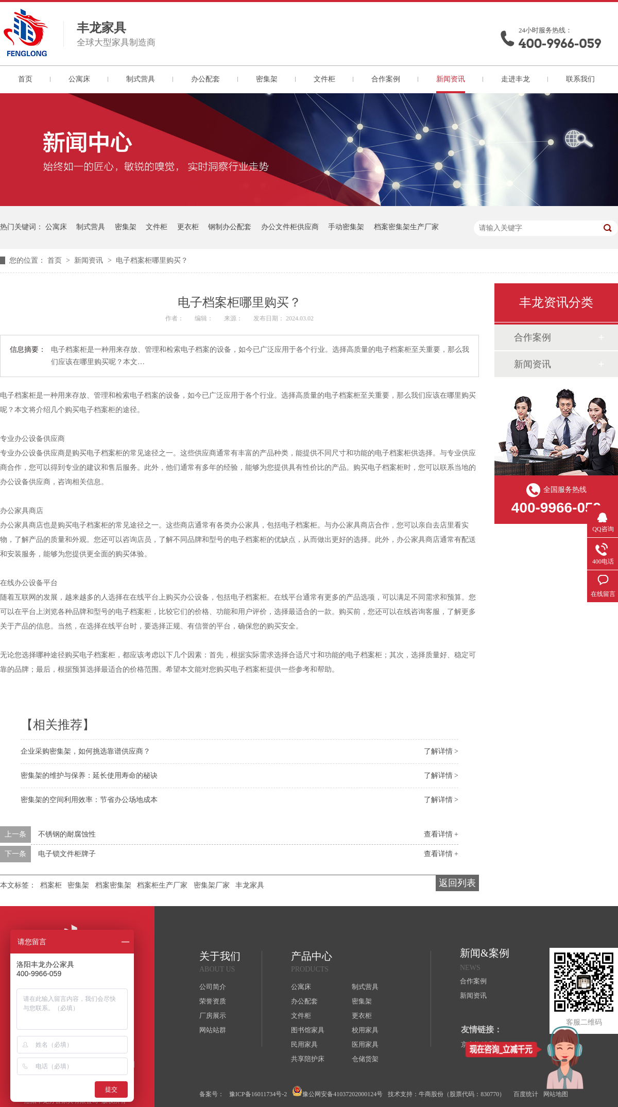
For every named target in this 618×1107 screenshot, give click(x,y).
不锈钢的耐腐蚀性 (67, 834)
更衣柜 (188, 227)
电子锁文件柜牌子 (67, 854)
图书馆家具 (307, 1030)
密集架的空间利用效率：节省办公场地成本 (89, 800)
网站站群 (212, 1030)
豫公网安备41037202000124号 (337, 1092)
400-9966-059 (560, 43)
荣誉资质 (212, 1001)
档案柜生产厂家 (162, 885)
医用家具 (365, 1044)
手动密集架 (346, 227)
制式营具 (140, 79)
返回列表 (457, 883)
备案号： (211, 1094)
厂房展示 (212, 1015)
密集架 (267, 79)
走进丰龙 (515, 79)
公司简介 (212, 987)
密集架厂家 (212, 885)
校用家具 (365, 1030)
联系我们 (580, 79)
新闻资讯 (450, 79)
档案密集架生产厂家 (406, 227)
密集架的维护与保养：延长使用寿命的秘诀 (89, 775)
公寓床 (79, 79)
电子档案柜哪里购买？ (152, 260)
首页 (25, 79)
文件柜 (324, 79)
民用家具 (304, 1044)
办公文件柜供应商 (290, 227)
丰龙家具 (249, 885)
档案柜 (51, 885)
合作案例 (385, 79)
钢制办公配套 (229, 227)
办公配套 (205, 79)
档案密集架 (113, 885)
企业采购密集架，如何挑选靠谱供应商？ (85, 751)
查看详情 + (441, 834)
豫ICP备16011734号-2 (258, 1094)
